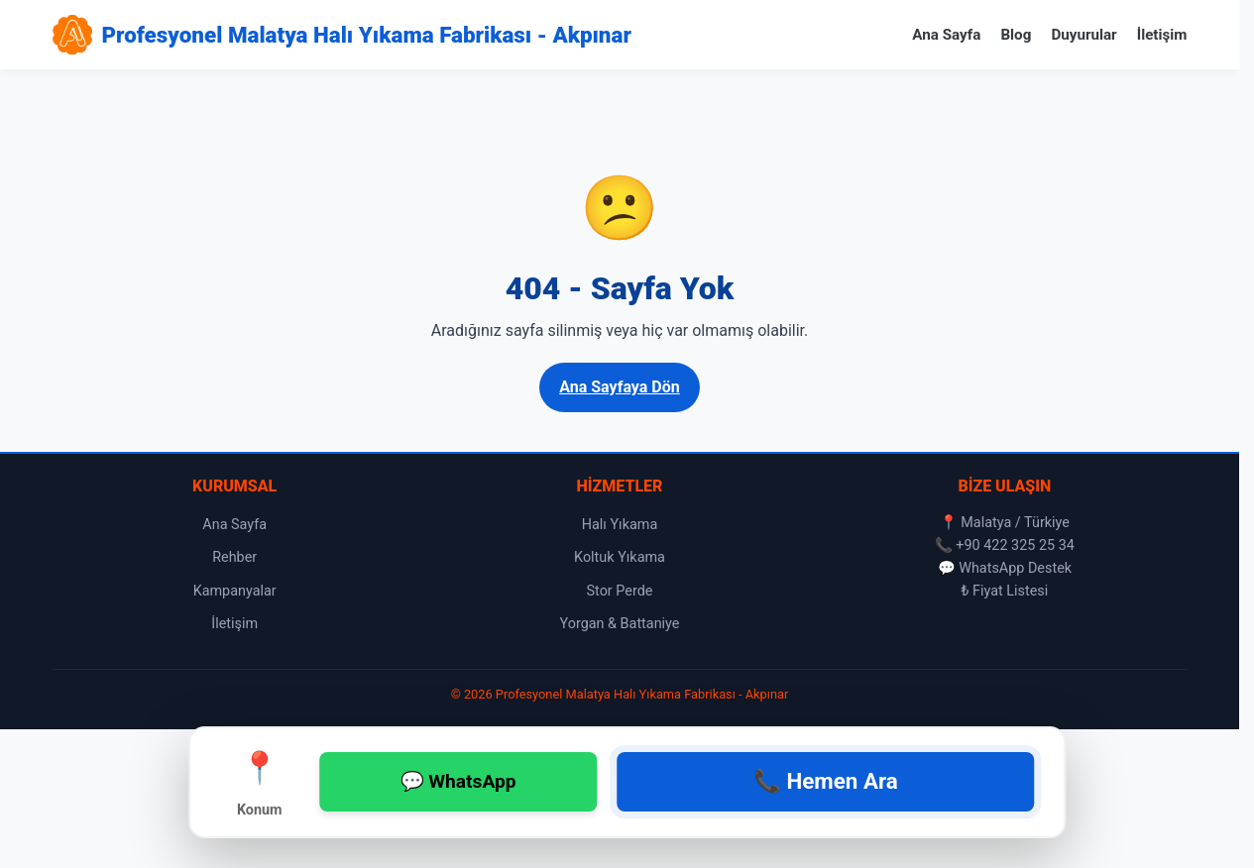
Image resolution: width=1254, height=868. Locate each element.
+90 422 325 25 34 (1015, 545)
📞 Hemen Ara (825, 781)
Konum (260, 780)
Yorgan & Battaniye (620, 623)
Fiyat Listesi (1010, 591)
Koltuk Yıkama (619, 557)
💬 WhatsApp (458, 781)
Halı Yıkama (620, 524)
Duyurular (1083, 35)
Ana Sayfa (946, 35)
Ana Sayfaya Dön (619, 387)
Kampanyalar (235, 591)
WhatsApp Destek (1015, 568)
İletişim (1162, 35)
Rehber (234, 557)
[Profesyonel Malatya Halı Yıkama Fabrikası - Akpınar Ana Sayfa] (342, 34)
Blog (1015, 35)
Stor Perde (620, 591)
